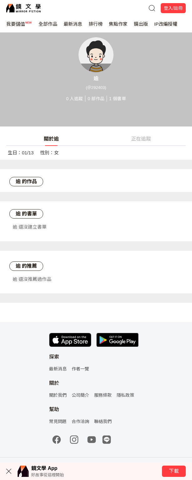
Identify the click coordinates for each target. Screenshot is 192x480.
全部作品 (47, 26)
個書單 (117, 98)
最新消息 (72, 26)
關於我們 (58, 395)
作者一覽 (80, 368)
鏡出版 (141, 26)
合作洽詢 (80, 421)
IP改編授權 (165, 26)
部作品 (96, 98)
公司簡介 (80, 395)
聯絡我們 (103, 421)
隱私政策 (125, 395)
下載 (174, 471)
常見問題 (58, 421)
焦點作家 (118, 26)
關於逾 (51, 139)
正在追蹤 (141, 139)
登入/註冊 (173, 8)
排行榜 (95, 26)
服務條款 (103, 395)
